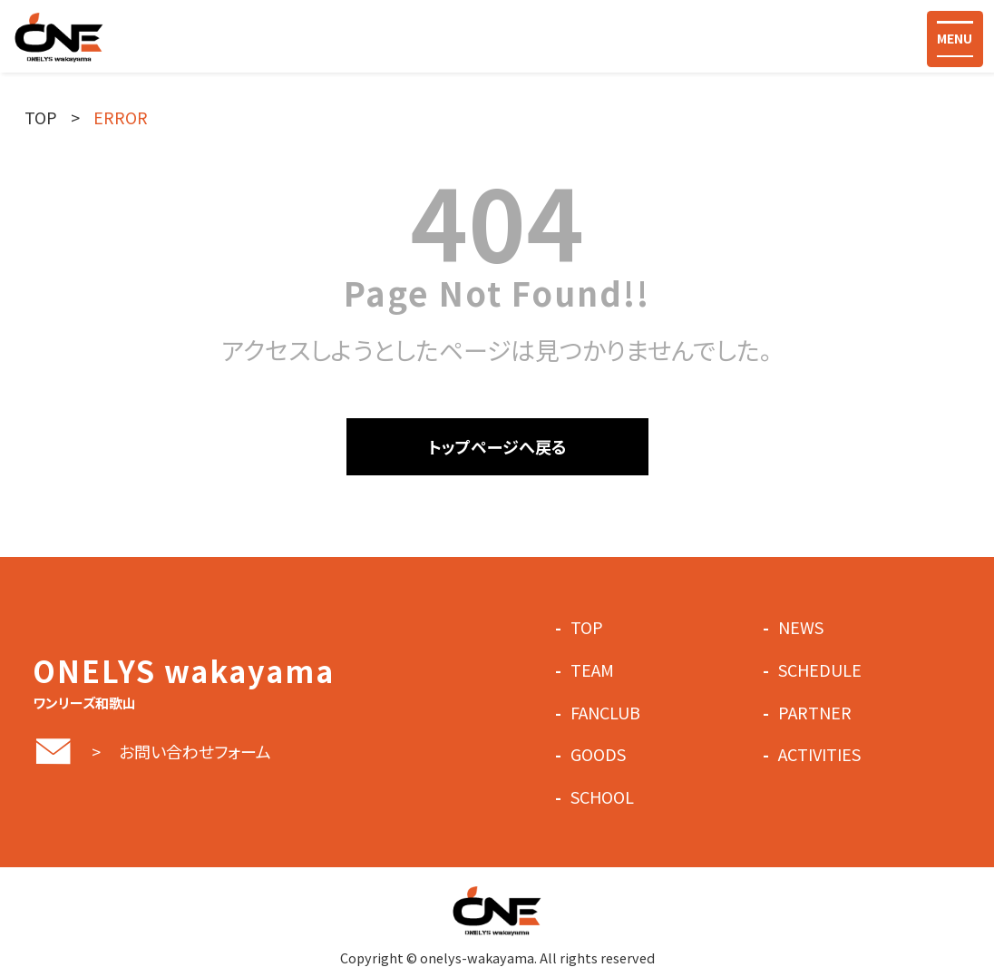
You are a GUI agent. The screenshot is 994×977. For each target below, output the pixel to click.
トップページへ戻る (497, 446)
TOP (40, 117)
